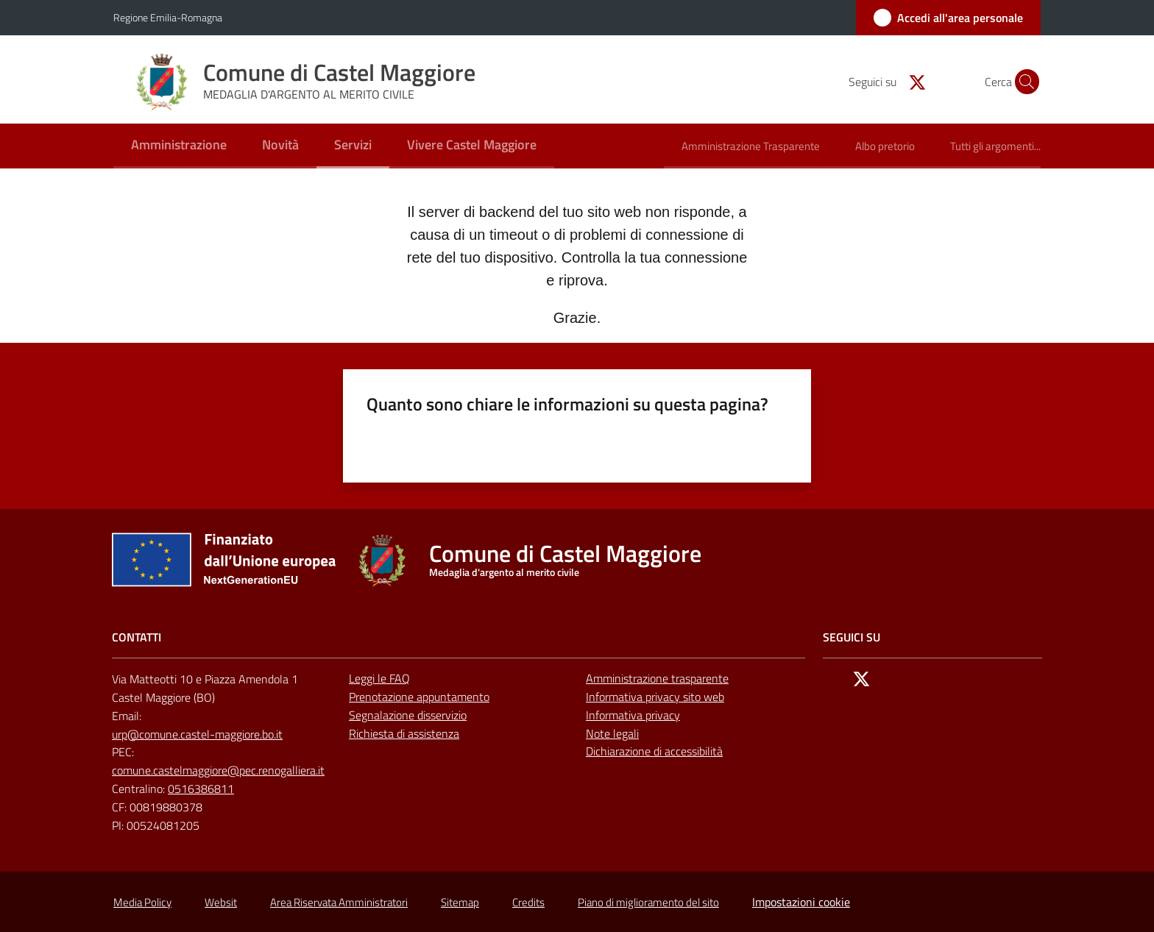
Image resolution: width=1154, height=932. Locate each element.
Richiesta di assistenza (404, 733)
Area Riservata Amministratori (339, 902)
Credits (528, 902)
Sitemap (460, 902)
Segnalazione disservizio (408, 715)
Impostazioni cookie (801, 902)
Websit (221, 902)
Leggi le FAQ (379, 678)
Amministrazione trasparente (657, 678)
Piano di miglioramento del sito (648, 902)
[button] (1023, 81)
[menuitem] (178, 146)
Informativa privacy (633, 715)
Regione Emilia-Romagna (167, 17)
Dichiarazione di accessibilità (654, 751)
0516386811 (201, 788)
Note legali (612, 733)
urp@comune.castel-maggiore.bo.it (197, 734)
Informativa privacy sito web (655, 696)
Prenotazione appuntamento (419, 696)
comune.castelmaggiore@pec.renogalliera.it (218, 770)
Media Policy (142, 902)
